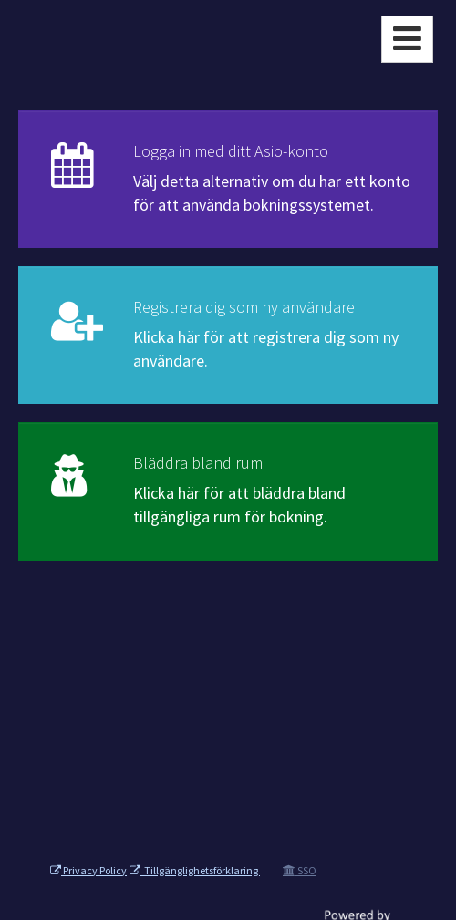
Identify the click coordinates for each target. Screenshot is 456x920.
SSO (299, 870)
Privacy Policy (88, 870)
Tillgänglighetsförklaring (195, 870)
